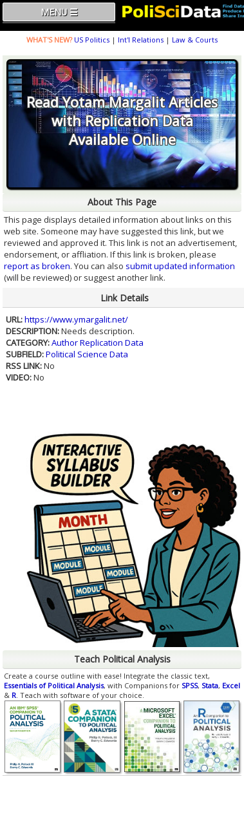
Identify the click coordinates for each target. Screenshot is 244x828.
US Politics (91, 39)
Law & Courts (195, 39)
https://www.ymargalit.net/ (76, 319)
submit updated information (180, 266)
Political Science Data (87, 354)
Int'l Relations (141, 39)
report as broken (37, 266)
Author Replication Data (98, 342)
